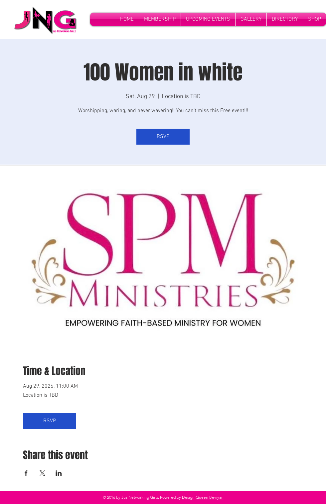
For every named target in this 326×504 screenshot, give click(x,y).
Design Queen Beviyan (203, 497)
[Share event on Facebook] (26, 473)
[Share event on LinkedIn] (59, 473)
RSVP (163, 136)
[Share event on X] (42, 473)
